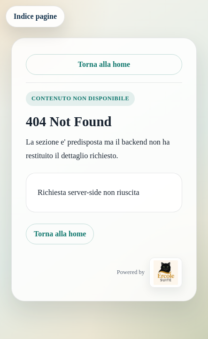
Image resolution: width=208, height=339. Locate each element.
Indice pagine (35, 16)
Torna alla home (104, 64)
